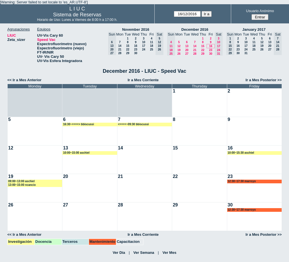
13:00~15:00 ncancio (22, 184)
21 (119, 49)
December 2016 (194, 29)
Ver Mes (169, 252)
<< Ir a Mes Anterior (24, 80)
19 (178, 50)
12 (178, 46)
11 (151, 42)
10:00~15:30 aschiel (241, 152)
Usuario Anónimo (260, 11)
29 (127, 53)
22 (127, 49)
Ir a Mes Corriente (143, 80)
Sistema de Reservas (77, 14)
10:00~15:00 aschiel (76, 152)
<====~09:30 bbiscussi (133, 124)
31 (246, 53)
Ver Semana (143, 252)
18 (151, 45)
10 (143, 42)
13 (186, 46)
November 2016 (135, 29)
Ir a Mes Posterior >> (264, 80)
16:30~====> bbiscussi (78, 124)
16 (135, 45)
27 (186, 53)
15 (127, 45)
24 (143, 49)
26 (178, 53)
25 (151, 49)
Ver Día (119, 252)
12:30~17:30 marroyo (242, 181)
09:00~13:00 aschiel (21, 181)
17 (143, 45)
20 (186, 50)
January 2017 (254, 29)
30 (135, 53)
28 (119, 53)
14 (119, 45)
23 (135, 49)
